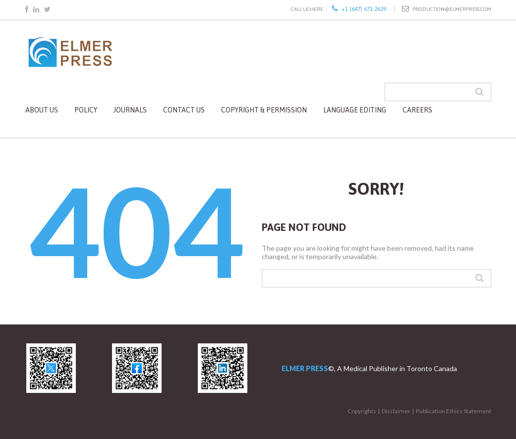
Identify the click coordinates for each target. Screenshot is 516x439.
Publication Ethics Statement (453, 411)
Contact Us (184, 110)
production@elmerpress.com (451, 9)
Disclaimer (396, 411)
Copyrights (361, 411)
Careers (417, 110)
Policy (85, 110)
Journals (130, 110)
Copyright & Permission (264, 110)
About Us (41, 110)
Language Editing (354, 110)
